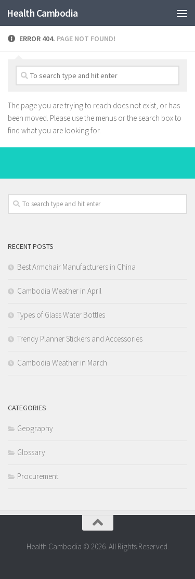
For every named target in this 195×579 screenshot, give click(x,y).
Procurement (37, 476)
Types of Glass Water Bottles (61, 315)
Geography (35, 428)
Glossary (31, 452)
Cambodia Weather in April (59, 291)
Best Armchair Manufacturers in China (76, 267)
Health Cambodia (42, 13)
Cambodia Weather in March (62, 363)
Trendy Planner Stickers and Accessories (79, 339)
